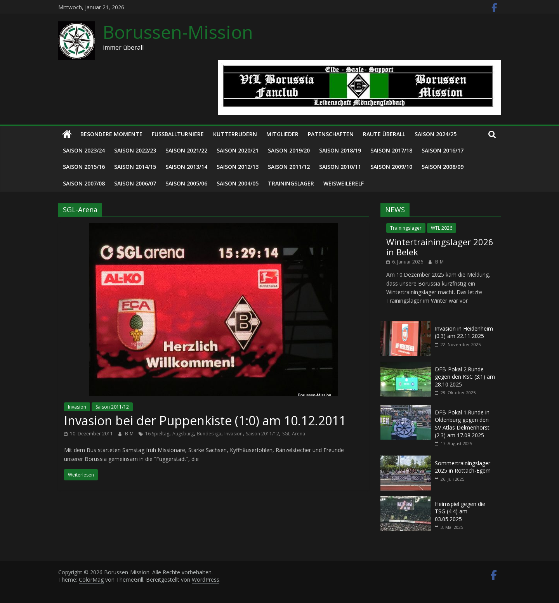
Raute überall (384, 134)
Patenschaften (331, 134)
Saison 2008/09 (443, 166)
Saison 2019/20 (289, 150)
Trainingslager (291, 183)
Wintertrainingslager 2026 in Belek (439, 247)
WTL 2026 (441, 228)
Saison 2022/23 (135, 150)
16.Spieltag (157, 433)
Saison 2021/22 (186, 150)
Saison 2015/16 (84, 166)
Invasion (77, 407)
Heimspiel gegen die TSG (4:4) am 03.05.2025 (460, 511)
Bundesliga (209, 433)
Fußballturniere (178, 134)
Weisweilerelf (343, 183)
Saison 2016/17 (443, 150)
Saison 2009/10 (391, 166)
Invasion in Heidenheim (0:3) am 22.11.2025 (464, 332)
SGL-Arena (293, 433)
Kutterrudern (235, 134)
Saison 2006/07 (135, 183)
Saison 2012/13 (238, 166)
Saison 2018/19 (340, 150)
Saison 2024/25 (436, 134)
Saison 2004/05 (238, 183)
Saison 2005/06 (186, 183)
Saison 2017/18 (391, 150)
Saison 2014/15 (135, 166)
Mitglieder (282, 134)
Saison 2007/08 (84, 183)
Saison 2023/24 (84, 150)
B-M (130, 433)
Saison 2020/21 (238, 150)
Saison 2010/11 (340, 166)
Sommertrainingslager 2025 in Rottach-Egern (463, 467)
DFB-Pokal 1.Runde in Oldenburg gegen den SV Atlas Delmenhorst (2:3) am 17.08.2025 (462, 424)
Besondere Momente (111, 134)
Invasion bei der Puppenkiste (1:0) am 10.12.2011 (205, 420)
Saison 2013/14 (186, 166)
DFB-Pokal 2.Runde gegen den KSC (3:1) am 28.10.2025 (465, 377)
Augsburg (183, 433)
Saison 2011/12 (289, 166)
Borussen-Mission (178, 32)
